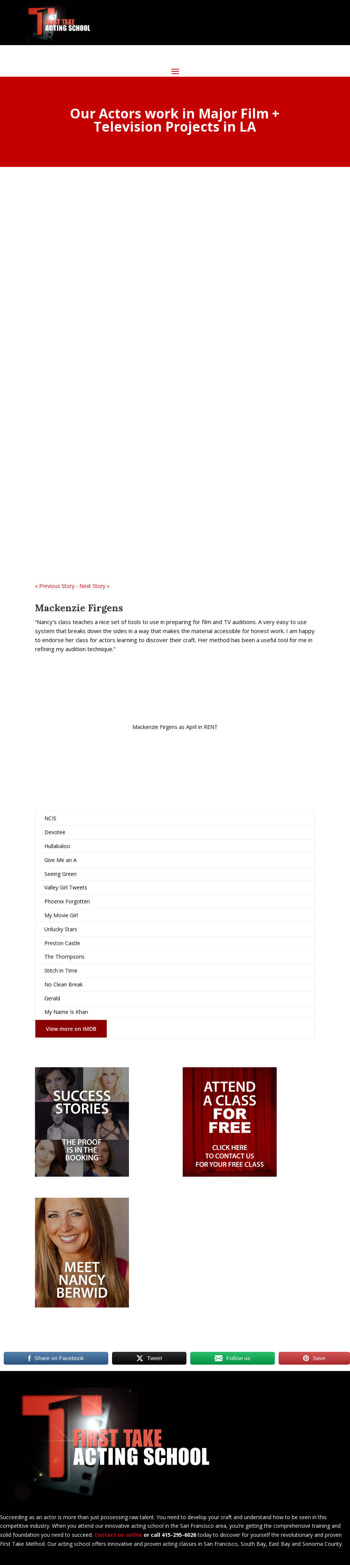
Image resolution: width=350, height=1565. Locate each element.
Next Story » (94, 585)
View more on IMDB (71, 1028)
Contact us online (118, 1534)
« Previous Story (54, 585)
